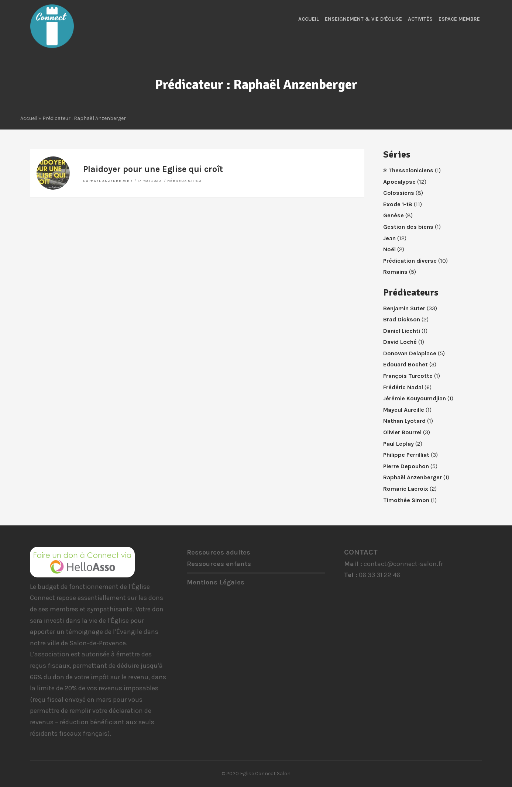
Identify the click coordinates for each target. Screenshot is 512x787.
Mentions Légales (215, 582)
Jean (389, 238)
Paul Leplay (398, 443)
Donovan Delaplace (409, 353)
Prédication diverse (410, 260)
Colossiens (398, 192)
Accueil (308, 19)
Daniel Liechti (401, 330)
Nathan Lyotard (404, 420)
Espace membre (459, 19)
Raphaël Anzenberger (108, 181)
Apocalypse (399, 181)
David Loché (400, 341)
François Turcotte (408, 375)
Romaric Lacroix (405, 488)
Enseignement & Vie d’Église (363, 19)
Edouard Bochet (405, 364)
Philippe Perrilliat (406, 454)
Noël (389, 249)
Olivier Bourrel (402, 432)
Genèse (393, 215)
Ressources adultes (218, 552)
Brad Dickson (401, 319)
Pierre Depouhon (406, 466)
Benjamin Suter (404, 308)
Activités (420, 19)
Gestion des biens (408, 226)
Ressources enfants (219, 564)
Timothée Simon (406, 500)
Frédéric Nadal (403, 387)
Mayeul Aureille (403, 409)
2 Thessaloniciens (408, 170)
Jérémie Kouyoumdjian (414, 398)
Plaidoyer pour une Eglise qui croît (153, 169)
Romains (395, 271)
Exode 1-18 (397, 204)
